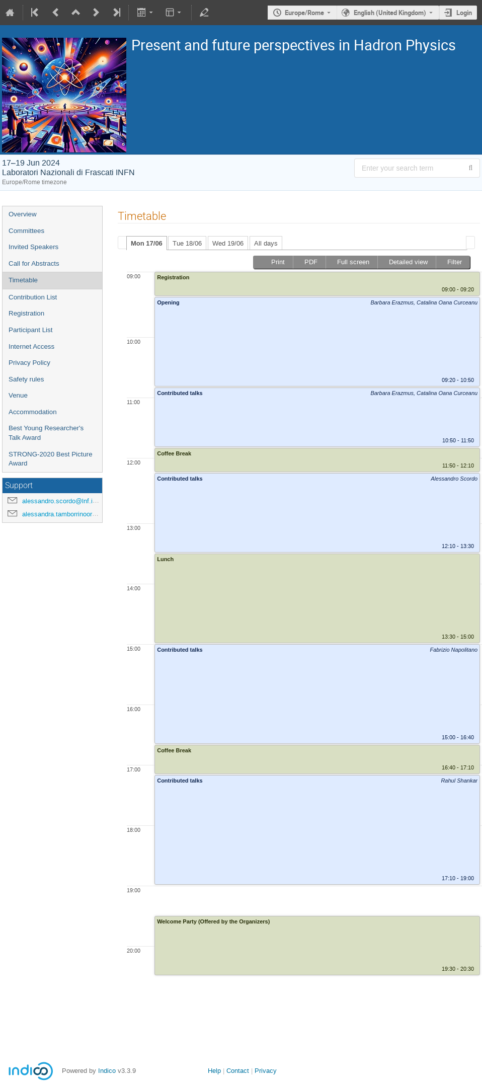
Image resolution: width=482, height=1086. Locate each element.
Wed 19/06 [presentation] (228, 243)
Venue (18, 395)
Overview (23, 214)
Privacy (266, 1070)
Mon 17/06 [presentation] (147, 243)
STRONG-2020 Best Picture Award (51, 459)
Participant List (30, 330)
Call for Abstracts (34, 263)
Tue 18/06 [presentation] (187, 243)
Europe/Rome (304, 12)
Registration (26, 313)
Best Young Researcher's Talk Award (46, 432)
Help (214, 1070)
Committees (26, 231)
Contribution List (33, 297)
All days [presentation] (266, 243)
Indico (107, 1070)
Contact (237, 1070)
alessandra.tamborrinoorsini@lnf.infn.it (78, 514)
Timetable (23, 280)
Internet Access (31, 346)
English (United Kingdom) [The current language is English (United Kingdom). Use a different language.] (390, 12)
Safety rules (26, 379)
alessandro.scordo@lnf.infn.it (64, 501)
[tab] (146, 243)
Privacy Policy (29, 362)
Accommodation (33, 412)
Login (464, 12)
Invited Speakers (33, 247)
